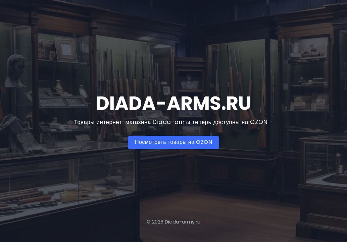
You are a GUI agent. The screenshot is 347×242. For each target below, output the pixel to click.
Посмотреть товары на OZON (173, 142)
